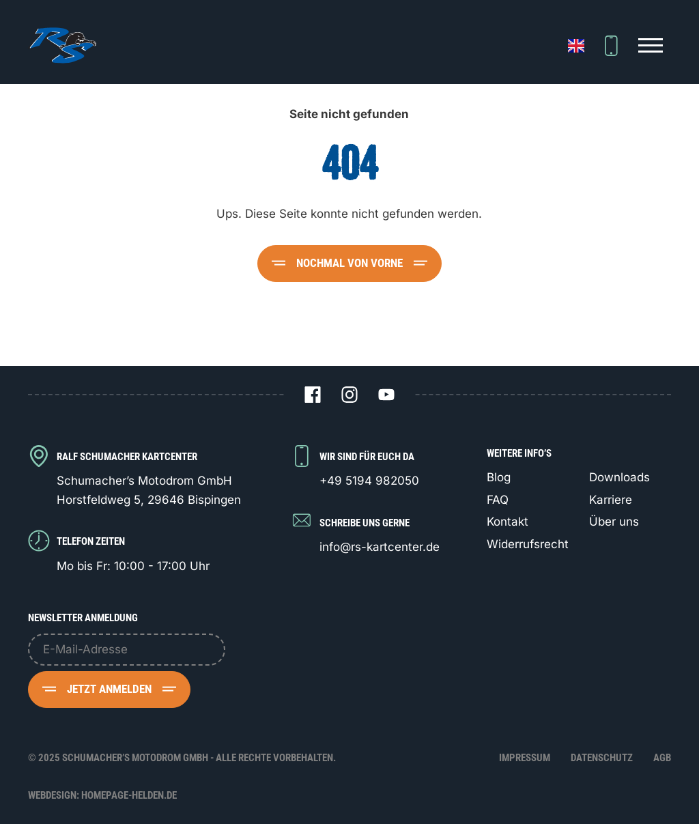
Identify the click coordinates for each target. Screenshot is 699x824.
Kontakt (507, 521)
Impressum (524, 758)
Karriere (610, 500)
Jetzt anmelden (109, 689)
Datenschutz (602, 758)
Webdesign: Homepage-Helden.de (102, 795)
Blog (499, 477)
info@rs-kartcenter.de (379, 547)
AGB (662, 758)
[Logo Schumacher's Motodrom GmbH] (62, 45)
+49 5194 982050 (369, 480)
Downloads (619, 477)
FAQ (498, 500)
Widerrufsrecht (528, 544)
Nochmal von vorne (349, 263)
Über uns (614, 521)
